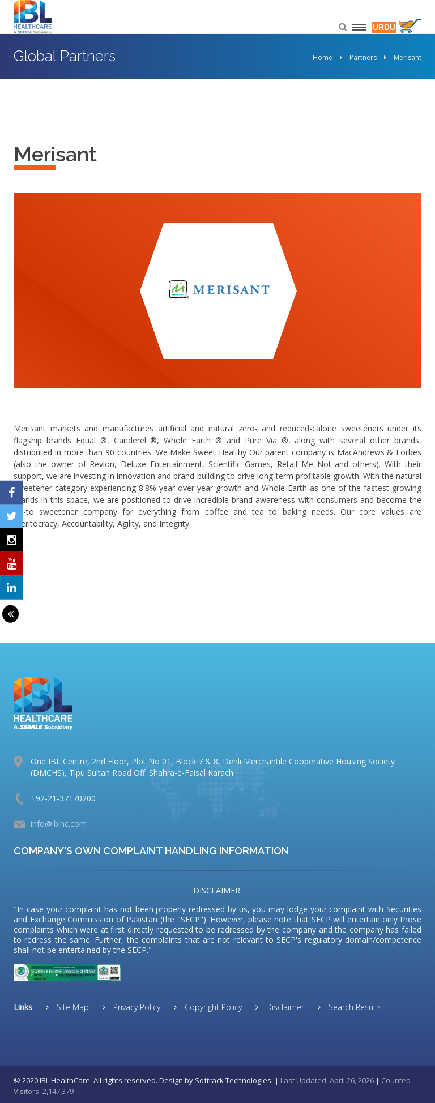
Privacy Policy (135, 1007)
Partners (363, 57)
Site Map (71, 1007)
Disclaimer (284, 1007)
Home (322, 57)
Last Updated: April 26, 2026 (327, 1080)
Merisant (407, 57)
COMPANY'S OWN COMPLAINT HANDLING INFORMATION (151, 851)
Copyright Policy (212, 1007)
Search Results (354, 1007)
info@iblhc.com (59, 823)
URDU (384, 27)
